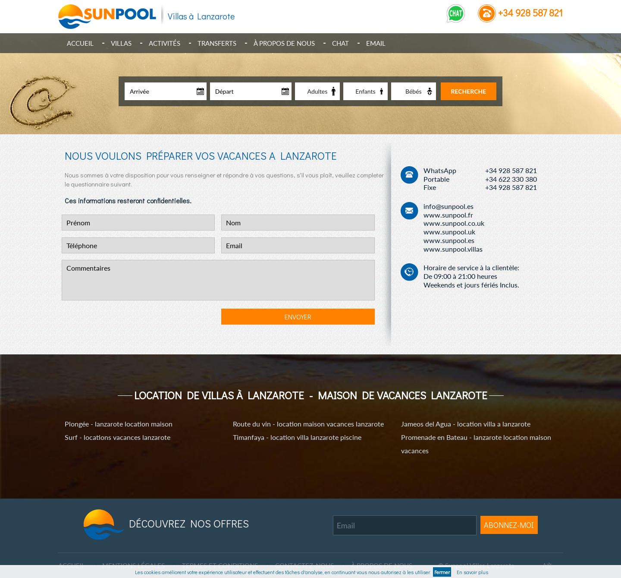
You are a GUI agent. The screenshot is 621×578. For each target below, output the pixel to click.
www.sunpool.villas (453, 249)
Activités (164, 43)
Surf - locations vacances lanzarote (117, 437)
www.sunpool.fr (448, 215)
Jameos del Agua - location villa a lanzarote (465, 424)
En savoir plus (471, 572)
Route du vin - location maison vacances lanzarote (308, 424)
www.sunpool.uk (449, 231)
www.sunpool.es (448, 240)
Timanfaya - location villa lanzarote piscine (297, 437)
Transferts (217, 43)
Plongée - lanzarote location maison (118, 424)
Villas (121, 43)
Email (376, 43)
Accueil (80, 43)
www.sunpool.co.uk (453, 223)
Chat (340, 43)
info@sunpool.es (448, 206)
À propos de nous (284, 43)
